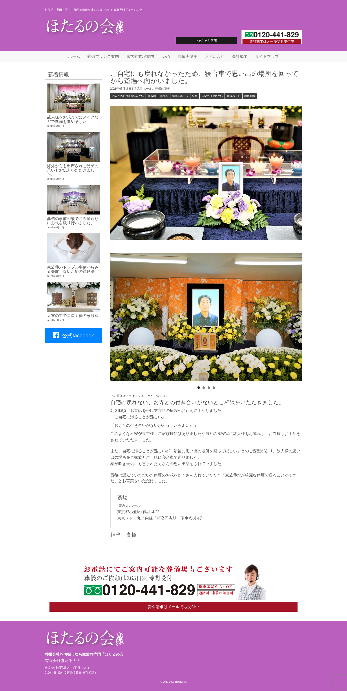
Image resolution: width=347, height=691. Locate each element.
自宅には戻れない (212, 96)
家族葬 (152, 96)
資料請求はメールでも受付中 (173, 607)
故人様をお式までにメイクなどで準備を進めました (73, 119)
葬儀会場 (249, 96)
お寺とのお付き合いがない (128, 96)
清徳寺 (164, 96)
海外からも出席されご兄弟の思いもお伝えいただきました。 (73, 170)
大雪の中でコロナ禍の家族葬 (73, 315)
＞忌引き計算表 (206, 40)
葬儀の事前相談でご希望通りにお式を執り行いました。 (73, 220)
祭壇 (194, 96)
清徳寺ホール (142, 88)
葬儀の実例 (162, 88)
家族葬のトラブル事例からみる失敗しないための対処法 (73, 269)
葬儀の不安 (233, 96)
